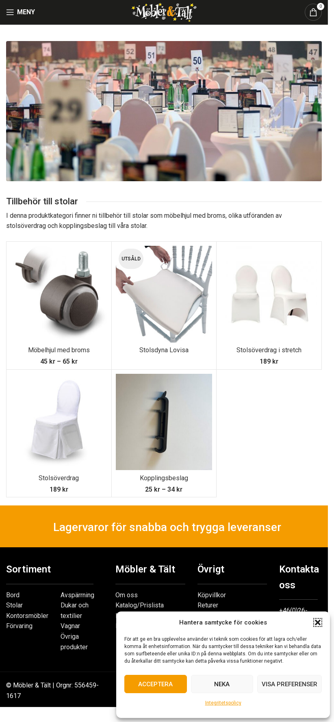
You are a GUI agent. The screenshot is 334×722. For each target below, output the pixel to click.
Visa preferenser (289, 684)
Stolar (14, 605)
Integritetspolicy (223, 703)
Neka (222, 684)
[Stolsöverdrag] (59, 422)
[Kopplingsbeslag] (164, 422)
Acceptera (155, 684)
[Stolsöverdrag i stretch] (269, 294)
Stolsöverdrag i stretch (268, 350)
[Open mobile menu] (20, 12)
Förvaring (19, 626)
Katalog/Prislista (139, 605)
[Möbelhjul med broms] (59, 294)
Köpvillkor (211, 595)
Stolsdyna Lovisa (164, 350)
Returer (207, 605)
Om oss (126, 595)
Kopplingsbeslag (164, 478)
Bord (13, 595)
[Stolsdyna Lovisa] (164, 294)
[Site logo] (164, 11)
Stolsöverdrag (59, 478)
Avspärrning (77, 595)
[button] (318, 622)
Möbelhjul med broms (59, 350)
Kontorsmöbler (27, 616)
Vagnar (70, 626)
